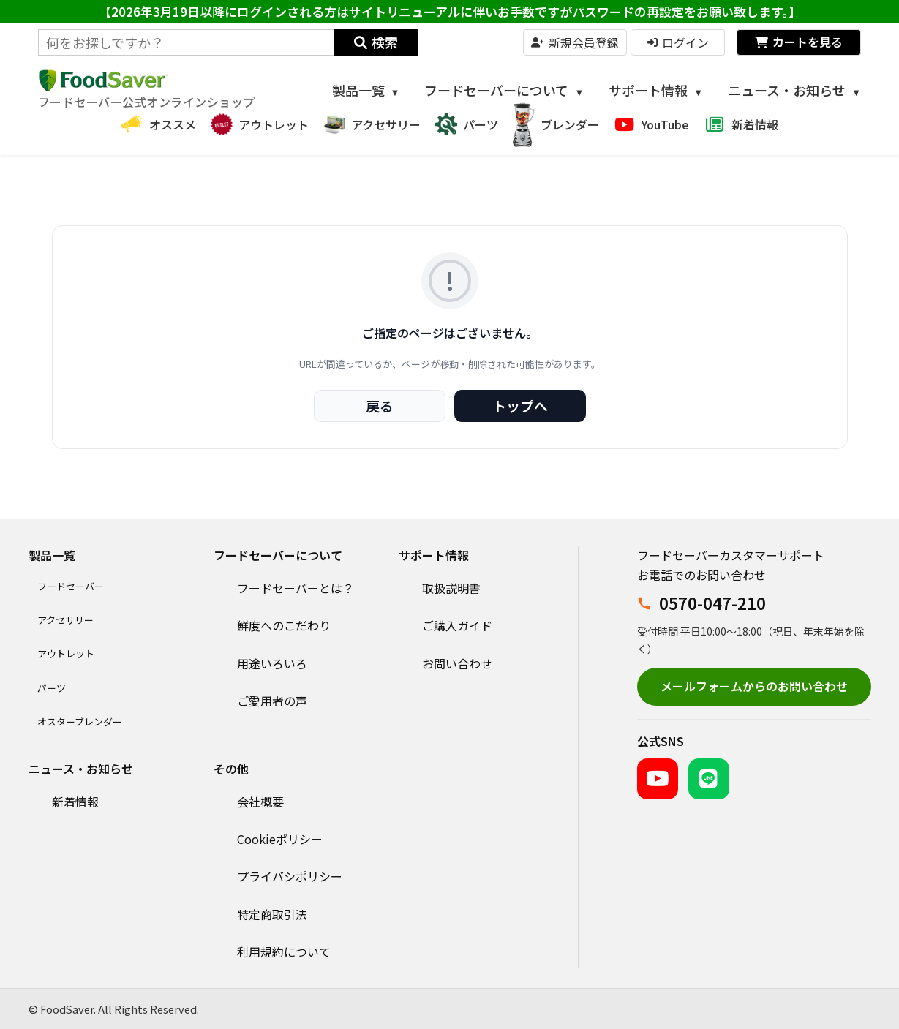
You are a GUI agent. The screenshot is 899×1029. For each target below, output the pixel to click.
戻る (380, 405)
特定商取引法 (272, 914)
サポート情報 (656, 89)
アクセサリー (65, 620)
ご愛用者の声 (272, 700)
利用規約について (284, 951)
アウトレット (65, 653)
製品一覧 (366, 89)
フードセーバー (70, 586)
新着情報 (75, 801)
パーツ (51, 688)
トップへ (520, 405)
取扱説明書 (451, 588)
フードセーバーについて (504, 89)
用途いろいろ (272, 663)
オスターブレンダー (79, 721)
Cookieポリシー (280, 839)
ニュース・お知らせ (794, 89)
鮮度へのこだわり (284, 625)
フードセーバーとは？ (295, 588)
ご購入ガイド (457, 625)
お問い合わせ (457, 663)
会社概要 (260, 801)
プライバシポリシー (289, 876)
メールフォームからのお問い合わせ (754, 686)
